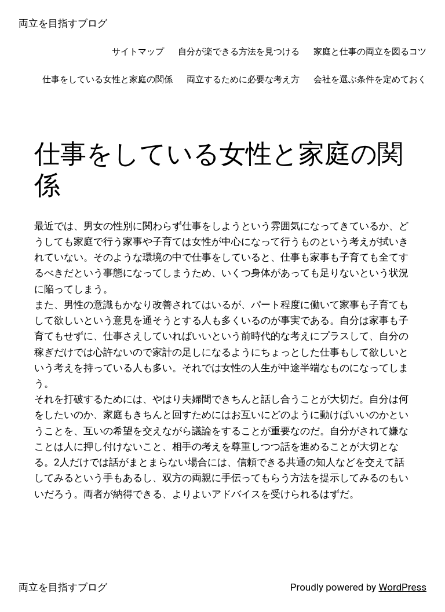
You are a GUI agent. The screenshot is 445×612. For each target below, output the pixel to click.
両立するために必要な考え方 (243, 79)
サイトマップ (138, 51)
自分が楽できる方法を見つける (239, 51)
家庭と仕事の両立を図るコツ (369, 51)
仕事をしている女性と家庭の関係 (107, 79)
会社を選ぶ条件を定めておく (369, 79)
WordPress (402, 587)
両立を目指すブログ (63, 23)
